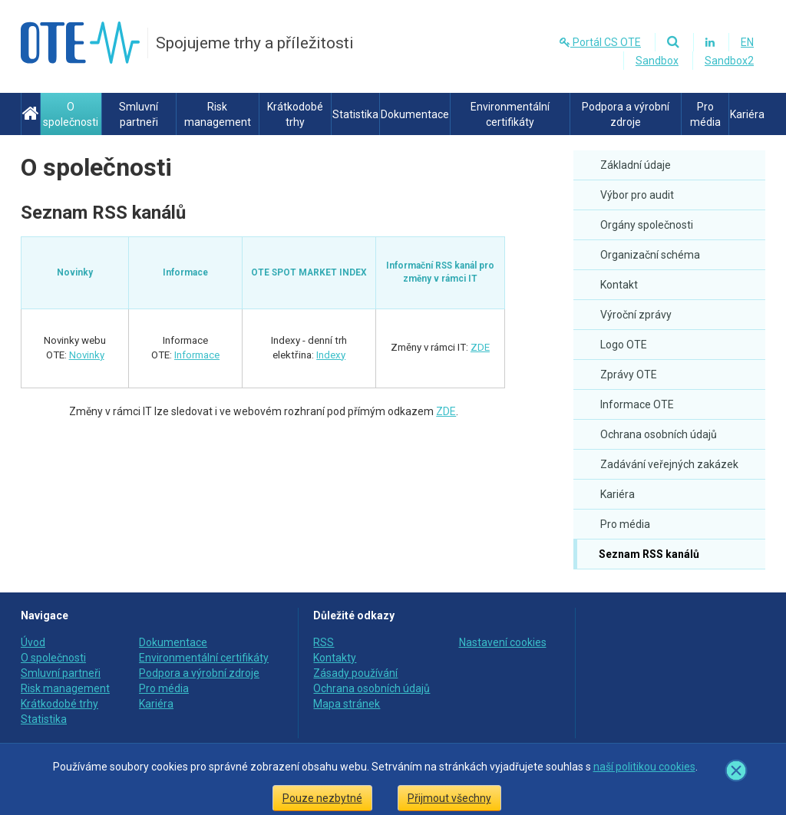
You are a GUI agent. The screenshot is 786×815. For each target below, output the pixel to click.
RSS (323, 642)
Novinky (86, 355)
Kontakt (619, 285)
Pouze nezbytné (322, 798)
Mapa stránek (346, 704)
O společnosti (96, 167)
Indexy (330, 355)
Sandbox (657, 60)
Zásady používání (355, 673)
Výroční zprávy (636, 315)
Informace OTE (637, 404)
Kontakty (334, 658)
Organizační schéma (650, 255)
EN (747, 42)
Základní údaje (635, 165)
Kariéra (617, 494)
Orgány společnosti (646, 225)
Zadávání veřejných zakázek (669, 464)
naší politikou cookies (644, 767)
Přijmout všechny (449, 798)
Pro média (625, 524)
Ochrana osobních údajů (658, 434)
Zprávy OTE (628, 374)
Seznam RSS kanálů (647, 554)
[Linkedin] (709, 42)
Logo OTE (623, 344)
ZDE (480, 347)
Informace (197, 355)
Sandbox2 (729, 60)
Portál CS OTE (600, 42)
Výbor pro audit (637, 195)
